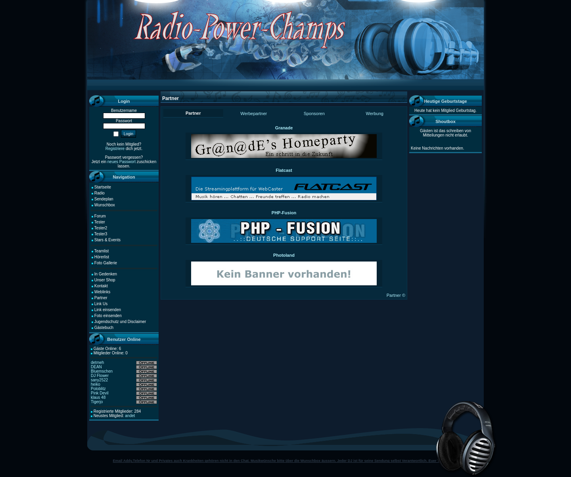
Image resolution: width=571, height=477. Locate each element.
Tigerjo (97, 402)
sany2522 (99, 380)
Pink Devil (99, 393)
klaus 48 (98, 397)
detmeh (97, 362)
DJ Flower (100, 375)
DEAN (96, 367)
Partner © (396, 295)
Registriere (115, 148)
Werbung (374, 113)
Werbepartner (253, 113)
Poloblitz (98, 389)
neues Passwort (121, 162)
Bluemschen (102, 371)
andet (130, 416)
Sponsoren (314, 113)
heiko (95, 384)
